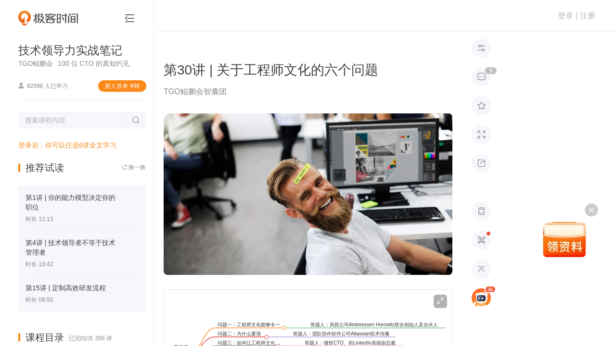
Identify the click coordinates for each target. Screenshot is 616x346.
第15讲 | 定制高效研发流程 (66, 288)
